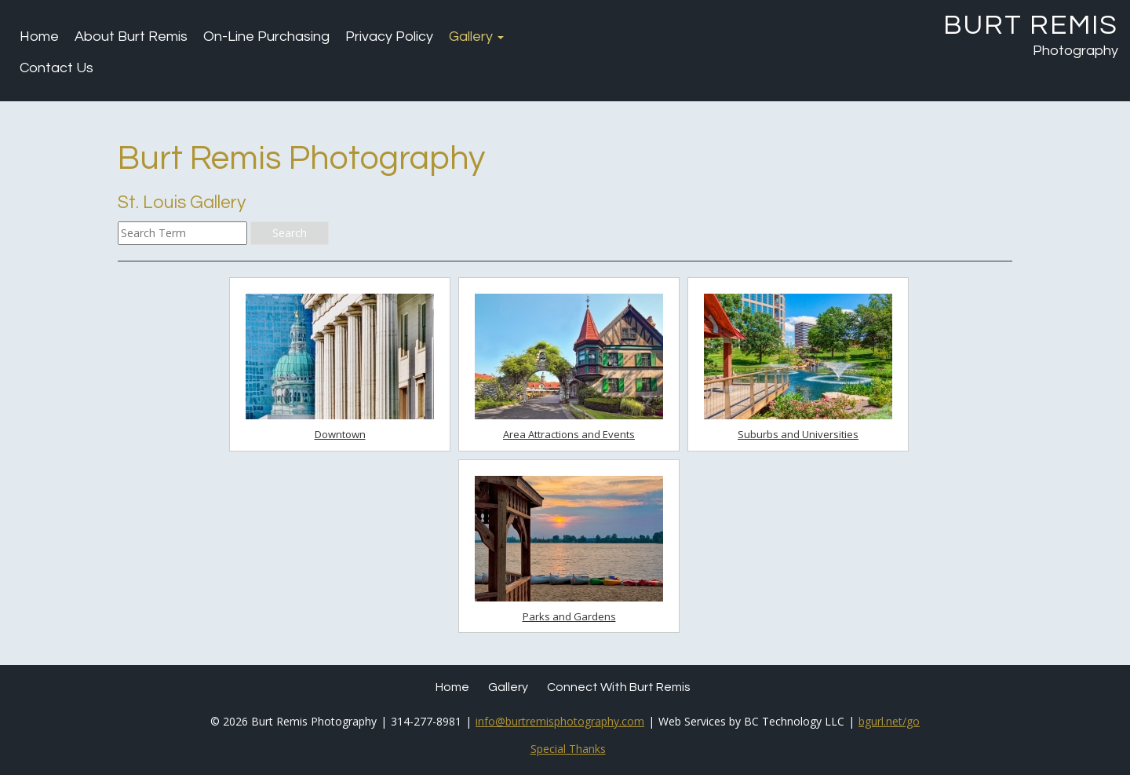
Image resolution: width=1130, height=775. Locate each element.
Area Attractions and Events (569, 434)
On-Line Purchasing (266, 36)
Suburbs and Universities (798, 434)
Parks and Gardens (569, 616)
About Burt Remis (131, 36)
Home (39, 36)
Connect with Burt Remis (619, 687)
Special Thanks (568, 748)
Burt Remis (1030, 25)
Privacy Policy (389, 36)
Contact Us (56, 67)
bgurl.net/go (889, 721)
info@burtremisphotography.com (560, 721)
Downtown (340, 434)
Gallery (476, 36)
